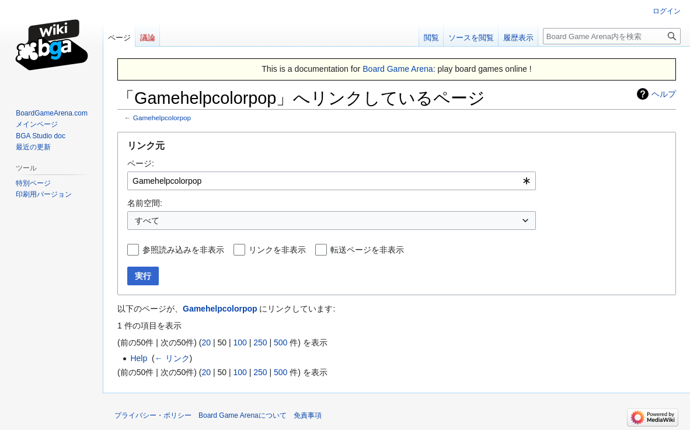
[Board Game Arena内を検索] (612, 36)
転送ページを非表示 (367, 249)
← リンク (172, 358)
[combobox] (331, 181)
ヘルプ (663, 94)
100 (239, 342)
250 (260, 342)
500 (280, 342)
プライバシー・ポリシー (152, 415)
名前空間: (144, 203)
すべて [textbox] (147, 220)
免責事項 (308, 415)
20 (206, 342)
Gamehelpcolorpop (162, 117)
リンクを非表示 (277, 249)
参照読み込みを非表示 (183, 249)
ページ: (140, 163)
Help (138, 358)
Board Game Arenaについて (242, 415)
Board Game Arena (398, 69)
